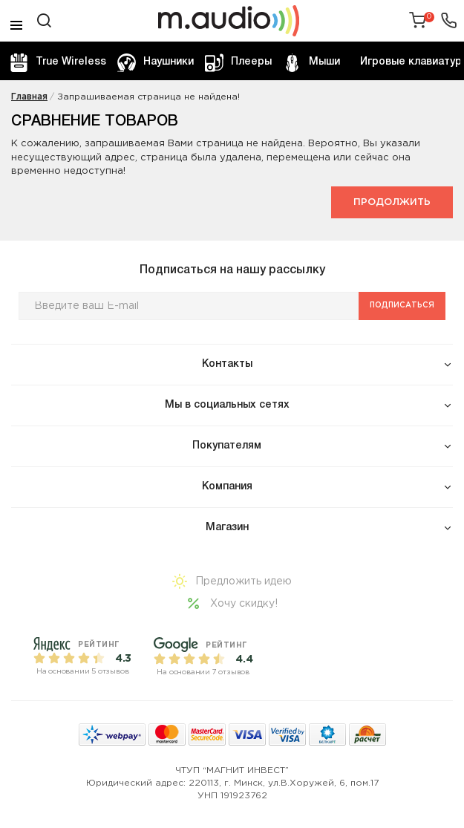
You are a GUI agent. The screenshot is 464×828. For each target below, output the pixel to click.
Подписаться (402, 305)
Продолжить (392, 202)
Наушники (155, 62)
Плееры (238, 62)
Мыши (311, 62)
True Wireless (58, 62)
